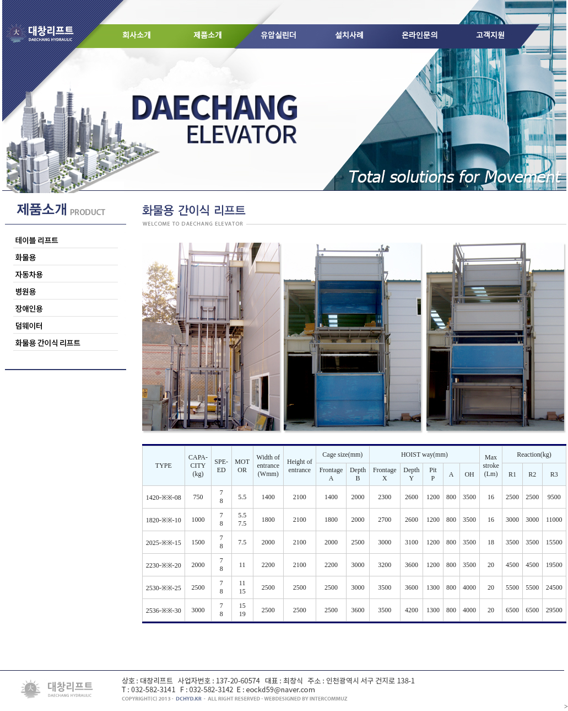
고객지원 (490, 35)
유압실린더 (278, 35)
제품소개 (207, 35)
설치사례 (349, 35)
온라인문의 (419, 35)
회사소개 (136, 35)
